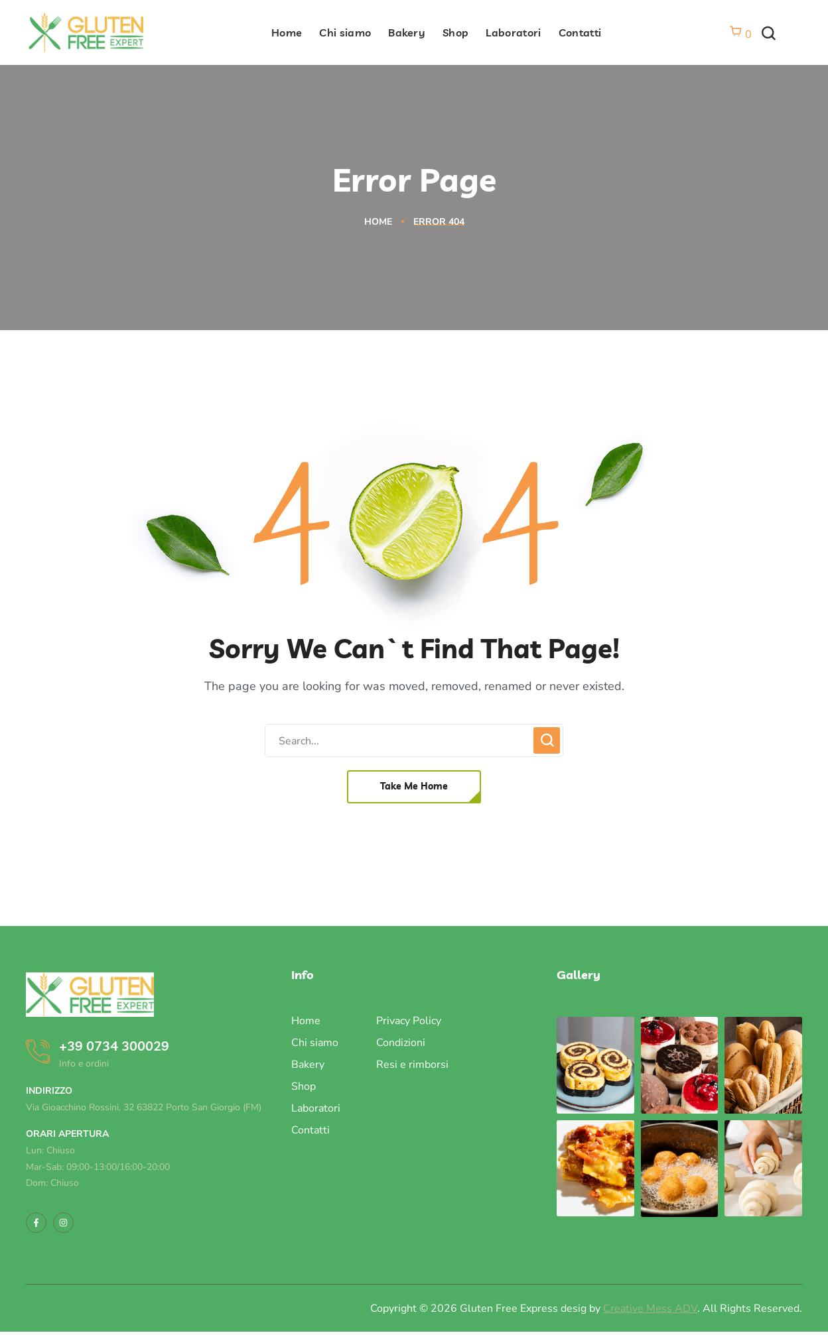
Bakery (307, 1064)
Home (378, 221)
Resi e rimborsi (412, 1064)
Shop (303, 1086)
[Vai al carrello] (740, 34)
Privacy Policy (408, 1021)
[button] (768, 34)
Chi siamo (314, 1042)
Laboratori (315, 1108)
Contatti (310, 1130)
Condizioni (400, 1042)
